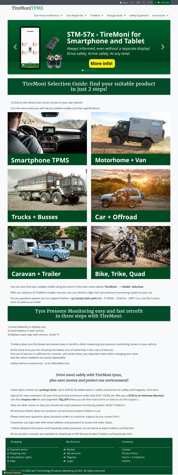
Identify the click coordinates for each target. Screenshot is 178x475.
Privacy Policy (130, 453)
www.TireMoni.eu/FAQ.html (118, 428)
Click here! (152, 389)
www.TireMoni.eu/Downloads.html (111, 434)
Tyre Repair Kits (75, 15)
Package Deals (115, 15)
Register (71, 457)
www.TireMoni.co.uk (88, 411)
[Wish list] (149, 2)
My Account (74, 453)
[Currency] (137, 2)
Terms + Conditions (133, 457)
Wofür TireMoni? (115, 405)
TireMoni (95, 15)
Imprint (126, 461)
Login (70, 461)
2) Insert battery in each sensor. (26, 330)
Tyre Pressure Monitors (47, 15)
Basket (71, 449)
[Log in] (123, 2)
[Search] (143, 2)
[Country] (131, 2)
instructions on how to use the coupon (114, 399)
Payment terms (19, 449)
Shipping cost (18, 453)
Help (12, 461)
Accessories (159, 15)
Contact (126, 449)
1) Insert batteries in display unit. (27, 327)
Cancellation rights (21, 457)
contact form (111, 416)
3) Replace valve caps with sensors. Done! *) (33, 334)
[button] (15, 47)
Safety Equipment (139, 15)
